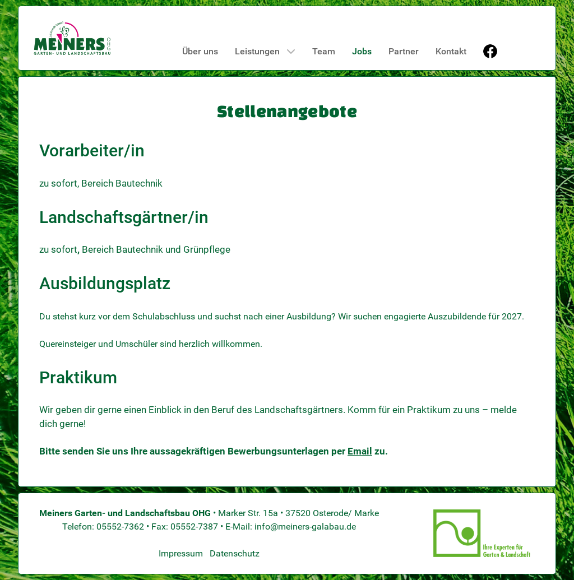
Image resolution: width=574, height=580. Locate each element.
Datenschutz (235, 553)
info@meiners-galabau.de (305, 526)
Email (360, 451)
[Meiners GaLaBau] (72, 38)
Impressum (181, 553)
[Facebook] (491, 51)
